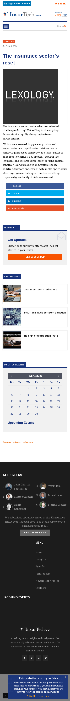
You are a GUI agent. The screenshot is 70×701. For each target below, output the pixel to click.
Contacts (40, 588)
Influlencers (43, 573)
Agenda (40, 566)
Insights (40, 559)
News (38, 552)
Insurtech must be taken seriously (45, 312)
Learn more (44, 696)
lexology (8, 41)
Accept (30, 696)
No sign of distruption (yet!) (41, 335)
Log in (60, 3)
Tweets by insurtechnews (18, 442)
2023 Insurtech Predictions (40, 289)
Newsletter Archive (47, 580)
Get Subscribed (35, 257)
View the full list (35, 532)
